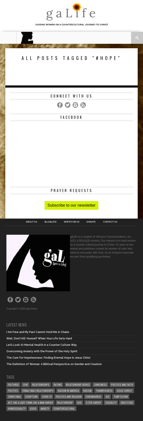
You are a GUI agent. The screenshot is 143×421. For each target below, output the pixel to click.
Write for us (71, 222)
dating (58, 384)
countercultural (64, 408)
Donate (91, 222)
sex (107, 396)
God (79, 402)
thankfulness (104, 390)
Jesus (33, 408)
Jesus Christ (124, 390)
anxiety (45, 408)
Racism (87, 390)
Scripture (31, 396)
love (25, 384)
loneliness (100, 384)
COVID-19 (47, 396)
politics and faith (122, 384)
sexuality (111, 402)
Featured (13, 384)
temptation (121, 396)
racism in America (68, 390)
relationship (65, 402)
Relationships (40, 384)
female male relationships (38, 390)
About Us (31, 222)
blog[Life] (50, 222)
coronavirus (93, 396)
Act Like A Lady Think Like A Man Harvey (30, 402)
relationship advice (78, 384)
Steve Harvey (93, 402)
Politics (13, 390)
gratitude (127, 402)
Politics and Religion (68, 396)
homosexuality (17, 408)
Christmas (14, 396)
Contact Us (110, 222)
